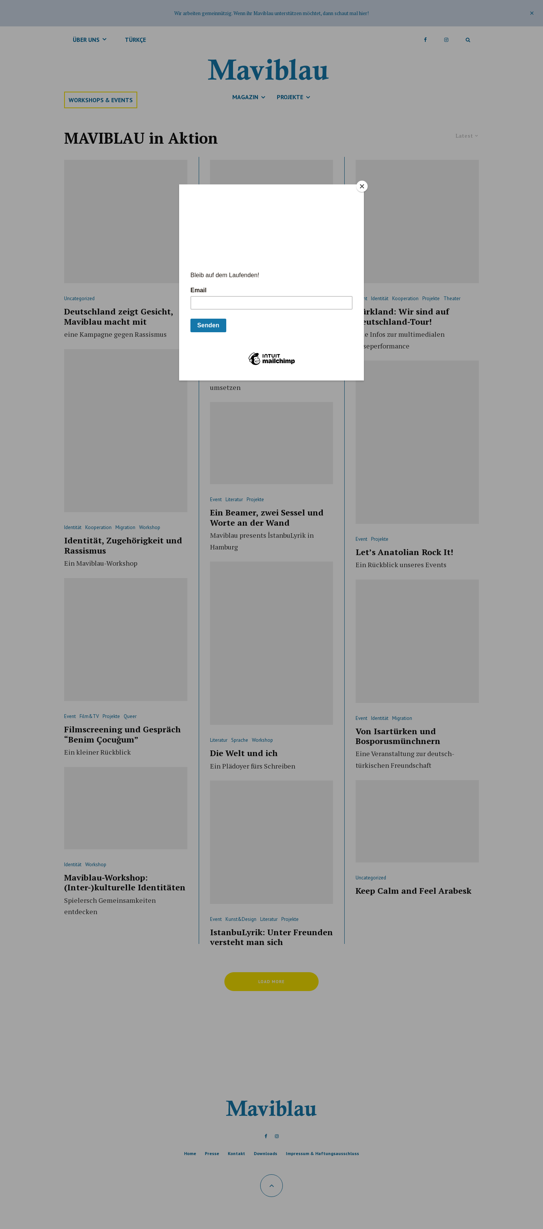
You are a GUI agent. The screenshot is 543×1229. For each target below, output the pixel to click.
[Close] (362, 186)
